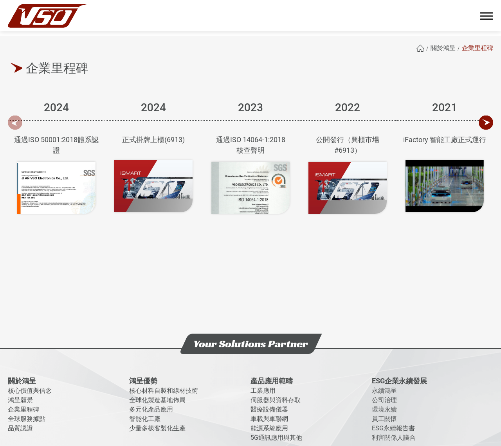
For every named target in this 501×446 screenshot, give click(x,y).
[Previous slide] (15, 123)
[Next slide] (486, 123)
